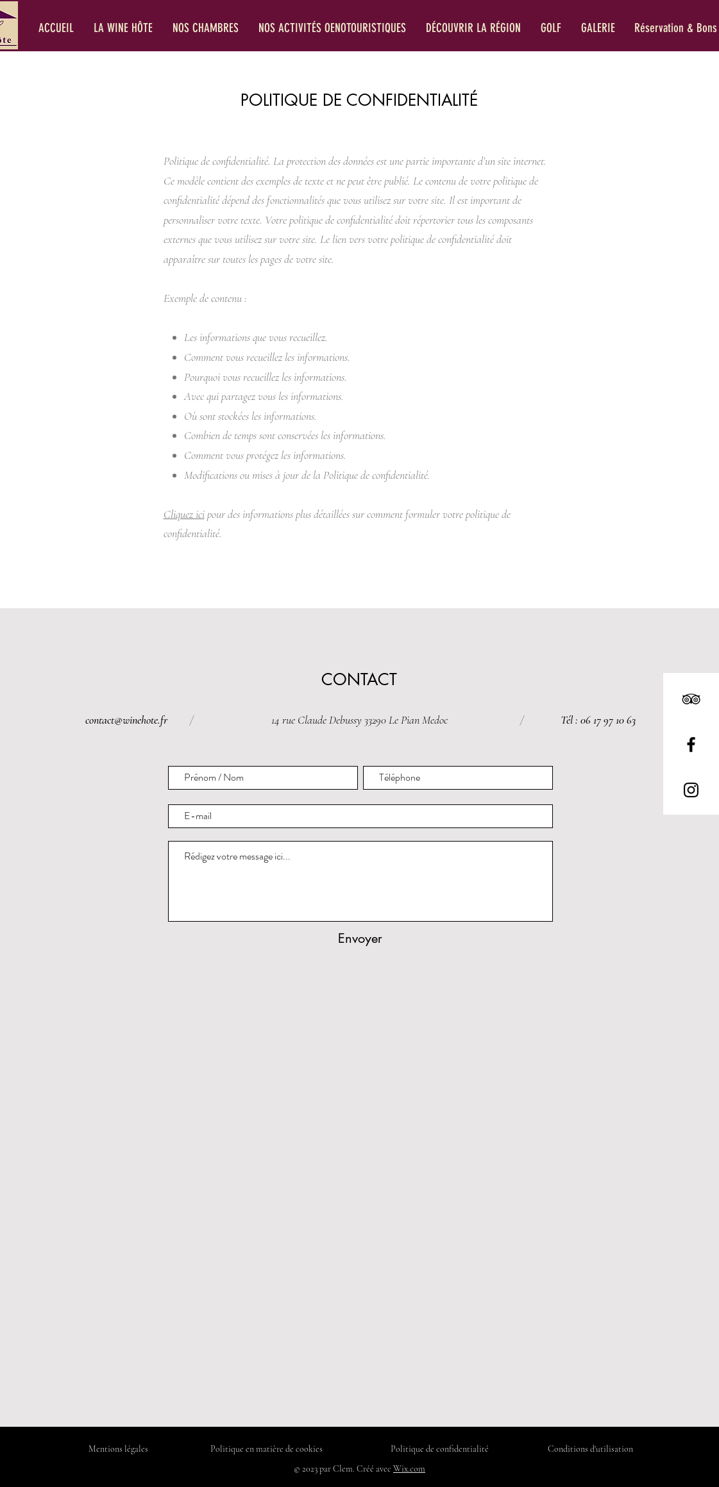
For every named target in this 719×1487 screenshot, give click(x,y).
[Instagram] (691, 790)
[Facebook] (691, 744)
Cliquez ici (184, 514)
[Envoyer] (360, 938)
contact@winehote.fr (126, 720)
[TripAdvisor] (691, 699)
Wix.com (409, 1468)
